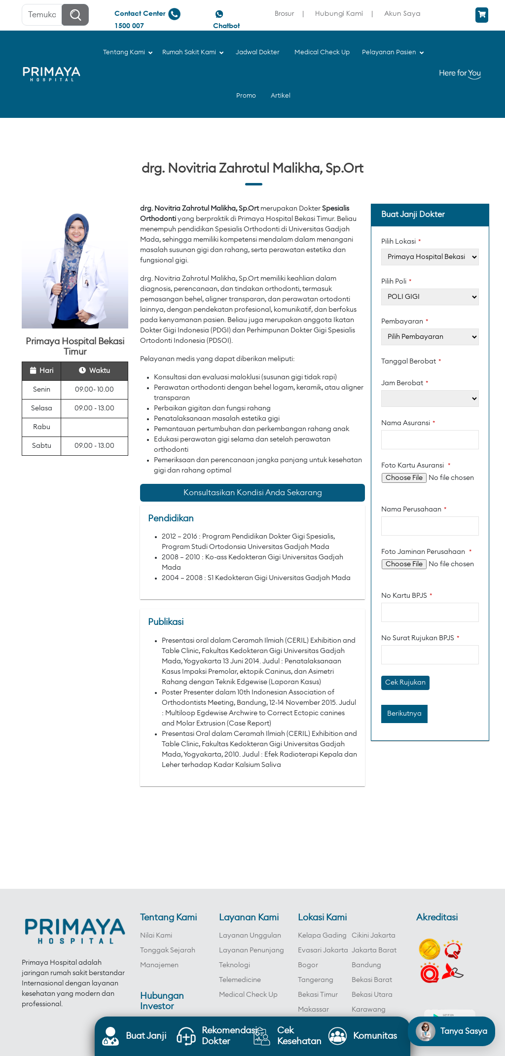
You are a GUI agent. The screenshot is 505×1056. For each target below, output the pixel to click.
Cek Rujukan (405, 682)
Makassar (313, 1009)
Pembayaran (405, 321)
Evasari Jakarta (323, 950)
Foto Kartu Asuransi (416, 465)
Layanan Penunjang (251, 950)
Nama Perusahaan (414, 509)
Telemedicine (240, 980)
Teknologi (234, 965)
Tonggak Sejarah (167, 950)
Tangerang (315, 980)
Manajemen (159, 965)
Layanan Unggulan (250, 935)
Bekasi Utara (372, 994)
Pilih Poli (396, 281)
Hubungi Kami (339, 13)
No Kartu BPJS (407, 595)
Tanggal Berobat (411, 361)
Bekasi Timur (318, 994)
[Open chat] (451, 1031)
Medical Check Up (248, 994)
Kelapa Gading (322, 935)
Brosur (284, 13)
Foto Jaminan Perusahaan (426, 551)
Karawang (369, 1009)
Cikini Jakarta (374, 935)
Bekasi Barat (372, 980)
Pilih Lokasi (401, 241)
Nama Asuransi (408, 423)
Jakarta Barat (374, 950)
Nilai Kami (156, 935)
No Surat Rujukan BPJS (420, 638)
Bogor (308, 965)
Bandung (366, 965)
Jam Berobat (405, 383)
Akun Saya (402, 13)
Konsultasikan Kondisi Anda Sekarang (252, 493)
